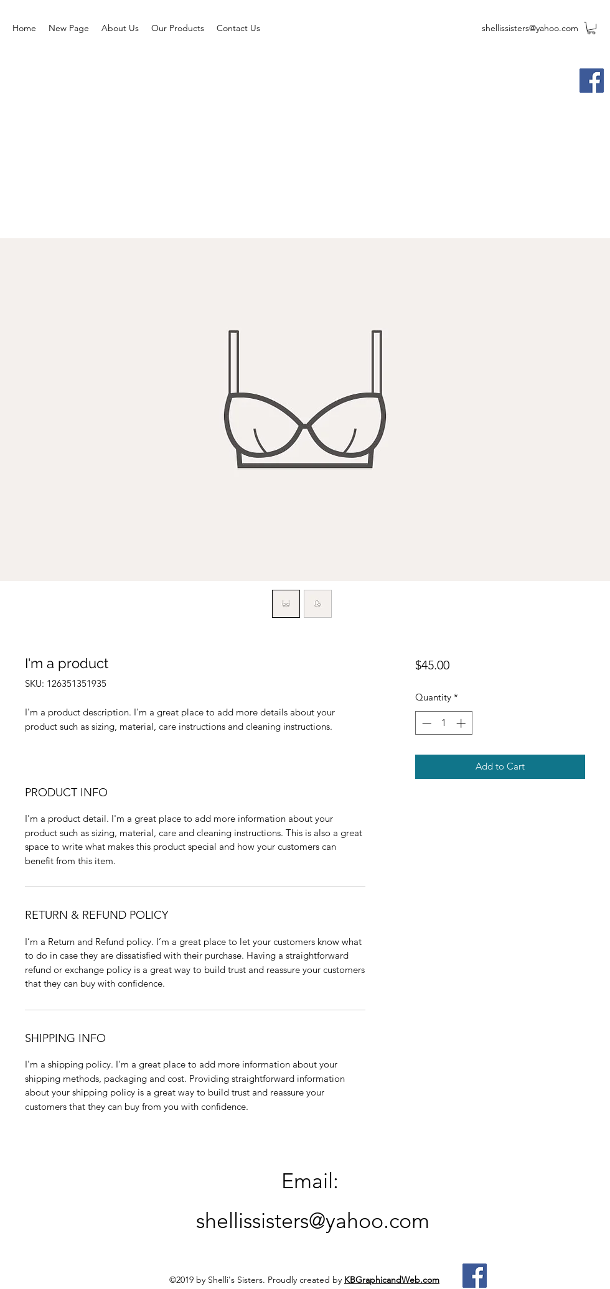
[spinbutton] (443, 723)
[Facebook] (592, 80)
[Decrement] (425, 723)
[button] (591, 28)
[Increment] (462, 723)
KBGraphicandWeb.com (391, 1279)
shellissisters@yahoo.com (530, 28)
